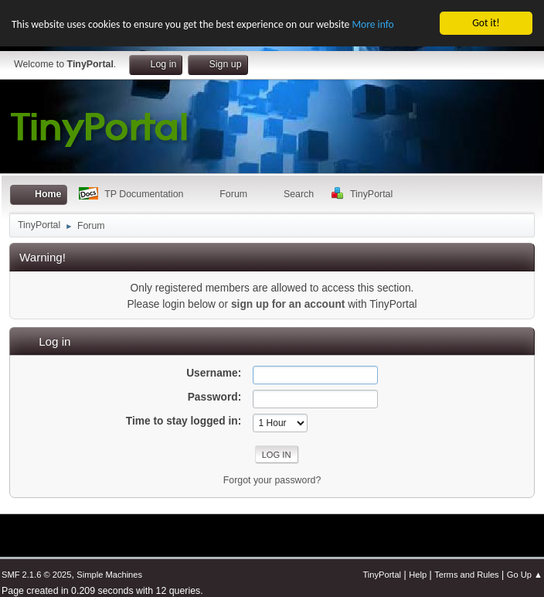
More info (372, 24)
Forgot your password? (272, 480)
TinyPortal (381, 574)
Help (418, 574)
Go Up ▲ (524, 574)
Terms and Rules (466, 574)
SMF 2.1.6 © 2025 (36, 574)
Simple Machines (109, 574)
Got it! (485, 22)
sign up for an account (288, 303)
